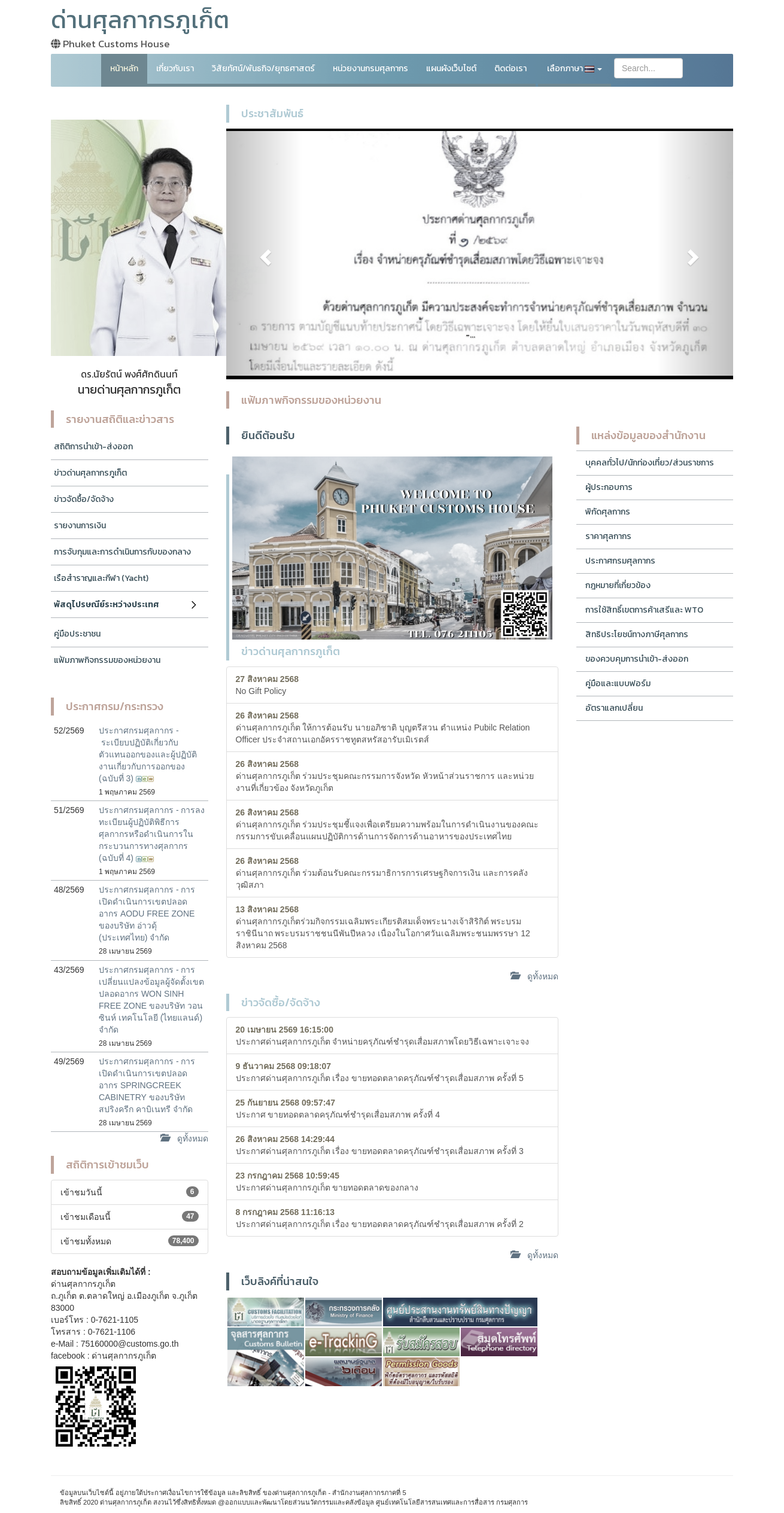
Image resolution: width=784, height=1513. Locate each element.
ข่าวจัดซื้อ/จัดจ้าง (84, 499)
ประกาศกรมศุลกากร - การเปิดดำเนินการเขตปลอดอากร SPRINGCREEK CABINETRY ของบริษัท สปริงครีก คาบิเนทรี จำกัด (147, 1085)
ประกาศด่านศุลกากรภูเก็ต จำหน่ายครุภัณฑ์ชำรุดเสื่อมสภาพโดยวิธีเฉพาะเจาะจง (383, 1035)
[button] (264, 254)
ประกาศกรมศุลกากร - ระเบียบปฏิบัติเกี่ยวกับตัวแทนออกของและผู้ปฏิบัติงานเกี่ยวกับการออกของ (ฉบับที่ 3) (148, 754)
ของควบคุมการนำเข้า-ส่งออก (636, 659)
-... (470, 334)
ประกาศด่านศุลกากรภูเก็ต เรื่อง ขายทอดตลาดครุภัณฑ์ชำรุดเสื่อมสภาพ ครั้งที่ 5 (380, 1072)
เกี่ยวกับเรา (175, 68)
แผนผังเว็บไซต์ (451, 68)
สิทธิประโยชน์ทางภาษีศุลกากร (636, 634)
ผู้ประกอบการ (609, 487)
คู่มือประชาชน (77, 634)
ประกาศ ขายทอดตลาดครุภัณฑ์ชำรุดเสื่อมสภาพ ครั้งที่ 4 (338, 1108)
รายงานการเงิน (80, 525)
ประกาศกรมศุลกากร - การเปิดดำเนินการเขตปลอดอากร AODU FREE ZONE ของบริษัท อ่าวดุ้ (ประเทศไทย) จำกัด (147, 913)
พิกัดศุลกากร (607, 512)
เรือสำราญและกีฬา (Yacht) (101, 578)
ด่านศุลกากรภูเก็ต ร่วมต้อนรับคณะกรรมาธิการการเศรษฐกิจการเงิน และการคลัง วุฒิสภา (382, 873)
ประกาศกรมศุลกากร (620, 561)
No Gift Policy (267, 685)
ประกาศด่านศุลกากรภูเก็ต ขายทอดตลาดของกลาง (327, 1181)
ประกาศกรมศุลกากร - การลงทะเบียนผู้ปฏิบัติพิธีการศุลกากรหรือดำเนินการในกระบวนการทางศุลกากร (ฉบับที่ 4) (152, 834)
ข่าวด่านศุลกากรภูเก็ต (90, 473)
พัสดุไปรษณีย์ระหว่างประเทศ (106, 604)
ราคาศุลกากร (608, 536)
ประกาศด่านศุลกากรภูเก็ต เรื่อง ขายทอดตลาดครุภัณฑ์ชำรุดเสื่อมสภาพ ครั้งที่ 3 (380, 1145)
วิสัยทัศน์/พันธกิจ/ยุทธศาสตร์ (263, 68)
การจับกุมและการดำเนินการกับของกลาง (122, 552)
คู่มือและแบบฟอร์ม (618, 683)
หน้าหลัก (124, 68)
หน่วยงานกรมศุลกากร (370, 68)
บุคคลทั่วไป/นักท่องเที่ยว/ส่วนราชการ (649, 462)
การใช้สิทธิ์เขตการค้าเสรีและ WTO (644, 610)
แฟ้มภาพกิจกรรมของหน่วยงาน (107, 660)
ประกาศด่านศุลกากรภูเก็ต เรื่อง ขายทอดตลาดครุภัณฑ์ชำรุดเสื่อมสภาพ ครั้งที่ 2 (380, 1218)
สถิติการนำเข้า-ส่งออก (93, 446)
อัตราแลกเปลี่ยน (614, 708)
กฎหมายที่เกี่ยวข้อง (618, 585)
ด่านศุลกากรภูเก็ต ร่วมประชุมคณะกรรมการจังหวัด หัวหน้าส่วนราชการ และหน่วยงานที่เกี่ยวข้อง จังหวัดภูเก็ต (385, 776)
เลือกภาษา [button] (574, 68)
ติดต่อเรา (510, 68)
